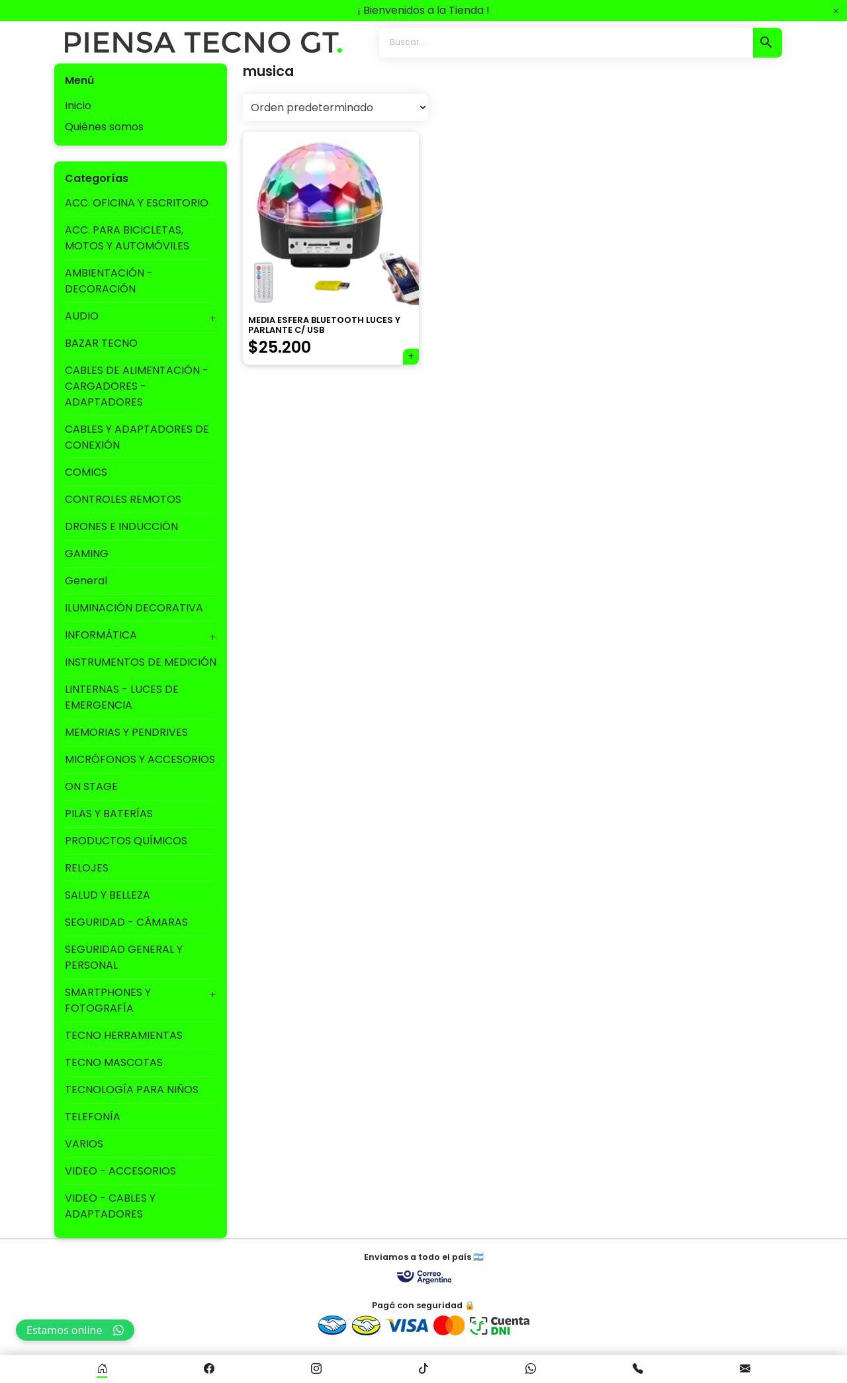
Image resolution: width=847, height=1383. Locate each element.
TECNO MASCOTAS (114, 1062)
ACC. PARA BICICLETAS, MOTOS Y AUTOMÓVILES (127, 237)
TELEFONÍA (92, 1116)
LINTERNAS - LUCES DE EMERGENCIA (122, 697)
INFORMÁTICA (101, 635)
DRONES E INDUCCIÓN (121, 526)
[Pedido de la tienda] (335, 107)
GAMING (87, 553)
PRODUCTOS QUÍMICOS (126, 840)
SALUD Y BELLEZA (107, 895)
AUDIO (82, 316)
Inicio (78, 105)
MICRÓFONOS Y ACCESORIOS (140, 759)
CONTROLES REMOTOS (123, 499)
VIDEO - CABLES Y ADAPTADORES (110, 1206)
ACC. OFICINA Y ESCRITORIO (136, 202)
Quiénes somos (104, 126)
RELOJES (87, 867)
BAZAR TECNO (101, 343)
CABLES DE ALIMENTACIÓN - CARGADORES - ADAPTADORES (136, 386)
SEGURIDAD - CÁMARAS (126, 922)
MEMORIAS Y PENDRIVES (126, 732)
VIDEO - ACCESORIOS (120, 1171)
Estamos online (75, 1330)
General (86, 580)
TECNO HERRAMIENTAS (124, 1035)
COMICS (86, 472)
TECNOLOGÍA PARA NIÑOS (132, 1089)
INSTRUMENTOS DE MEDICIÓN (140, 662)
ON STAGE (91, 786)
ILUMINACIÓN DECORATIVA (134, 607)
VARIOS (84, 1143)
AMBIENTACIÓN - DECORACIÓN (109, 280)
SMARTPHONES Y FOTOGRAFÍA (108, 1000)
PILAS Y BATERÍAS (109, 813)
